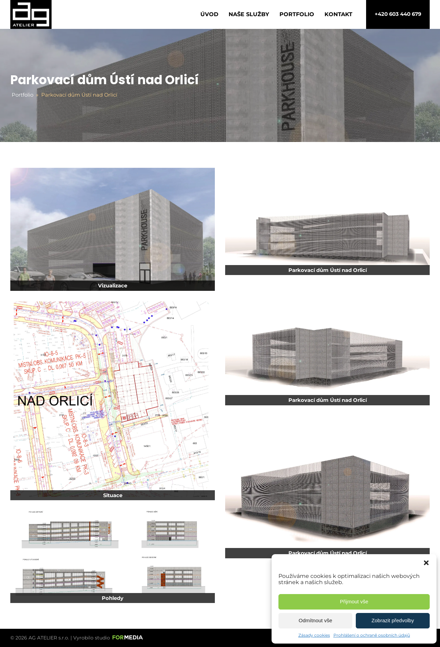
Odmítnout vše (315, 620)
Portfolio (296, 14)
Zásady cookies (314, 635)
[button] (426, 562)
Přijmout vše (354, 601)
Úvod (209, 14)
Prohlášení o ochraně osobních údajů (371, 635)
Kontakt (338, 14)
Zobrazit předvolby (393, 620)
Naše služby (249, 14)
